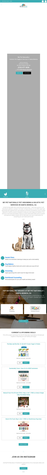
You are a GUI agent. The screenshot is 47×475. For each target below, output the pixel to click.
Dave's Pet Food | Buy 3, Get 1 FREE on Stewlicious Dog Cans (24, 419)
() (26, 69)
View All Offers (23, 444)
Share (26, 362)
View (20, 362)
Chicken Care (5, 196)
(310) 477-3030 (23, 67)
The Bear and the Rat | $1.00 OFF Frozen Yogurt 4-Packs (23, 344)
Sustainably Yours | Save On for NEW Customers (23, 368)
